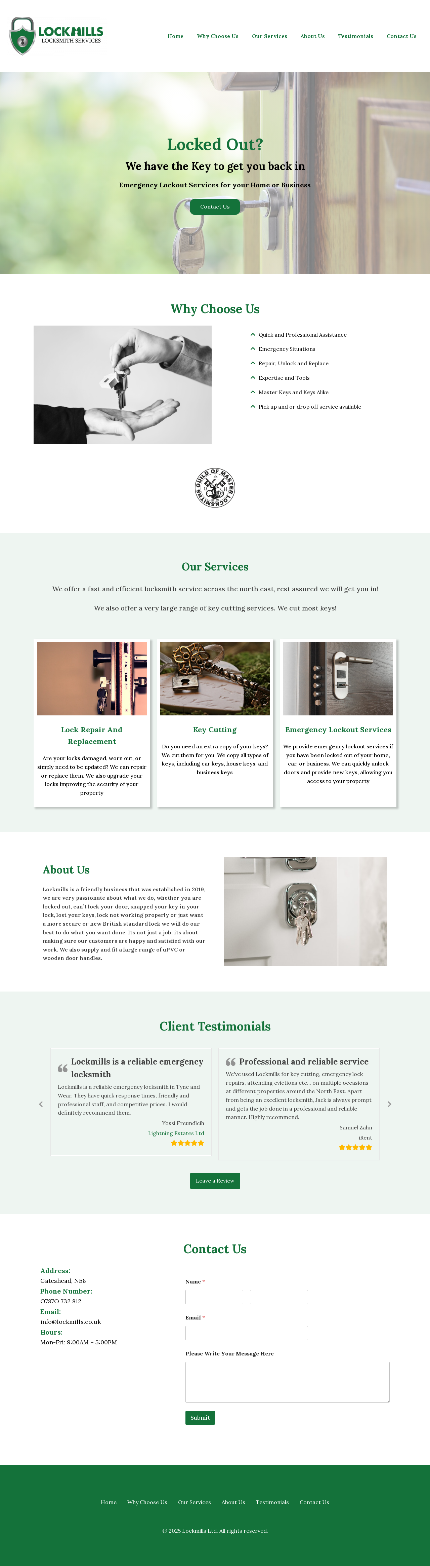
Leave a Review (215, 1180)
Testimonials (355, 36)
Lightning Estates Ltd (176, 1133)
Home (175, 36)
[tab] (307, 335)
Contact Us (402, 36)
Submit (200, 1417)
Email (195, 1317)
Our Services (269, 36)
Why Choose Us (218, 36)
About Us (313, 36)
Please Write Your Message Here (229, 1353)
